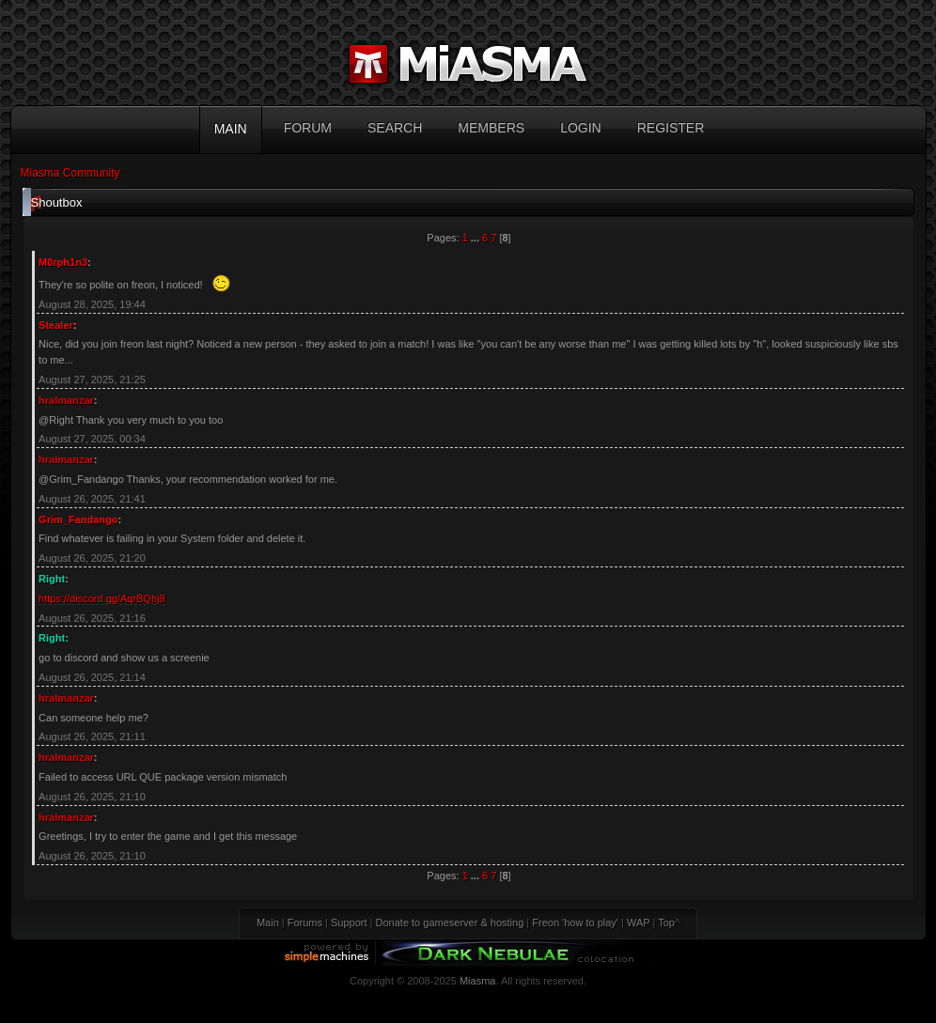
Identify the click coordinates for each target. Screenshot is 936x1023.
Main (268, 922)
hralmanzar (66, 400)
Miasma (478, 980)
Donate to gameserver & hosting (450, 922)
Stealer (56, 325)
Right (52, 578)
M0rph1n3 (63, 262)
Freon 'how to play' (575, 922)
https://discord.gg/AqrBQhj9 (102, 598)
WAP (638, 922)
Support (349, 922)
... (476, 237)
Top (666, 922)
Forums (305, 922)
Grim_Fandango (78, 519)
